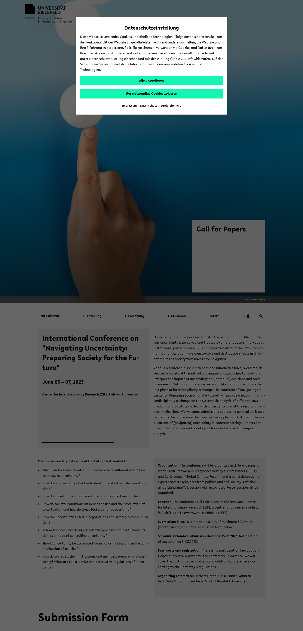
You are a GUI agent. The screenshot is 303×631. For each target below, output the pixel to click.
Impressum (129, 106)
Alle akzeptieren (151, 80)
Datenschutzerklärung (106, 58)
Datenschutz (148, 106)
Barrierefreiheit (170, 106)
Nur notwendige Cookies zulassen (151, 93)
